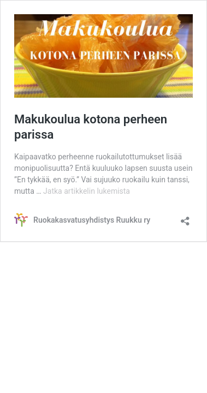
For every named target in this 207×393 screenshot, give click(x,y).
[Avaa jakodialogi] (185, 217)
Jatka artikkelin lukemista (86, 191)
